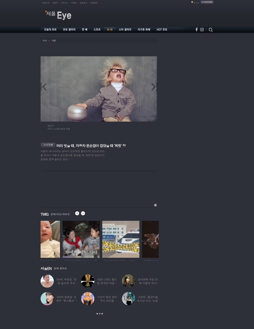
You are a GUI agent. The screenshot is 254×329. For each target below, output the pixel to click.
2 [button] (99, 313)
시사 (45, 40)
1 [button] (97, 313)
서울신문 (46, 2)
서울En (74, 2)
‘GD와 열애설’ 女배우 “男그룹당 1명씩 (66, 300)
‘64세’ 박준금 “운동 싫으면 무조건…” (66, 283)
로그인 (196, 2)
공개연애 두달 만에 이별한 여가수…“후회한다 (148, 283)
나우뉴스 (64, 2)
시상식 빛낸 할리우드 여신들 (107, 298)
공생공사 (83, 2)
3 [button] (102, 313)
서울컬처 (94, 2)
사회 (54, 40)
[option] (59, 239)
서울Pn (55, 2)
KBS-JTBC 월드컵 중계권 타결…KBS (107, 283)
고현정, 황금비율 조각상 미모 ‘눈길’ (148, 298)
